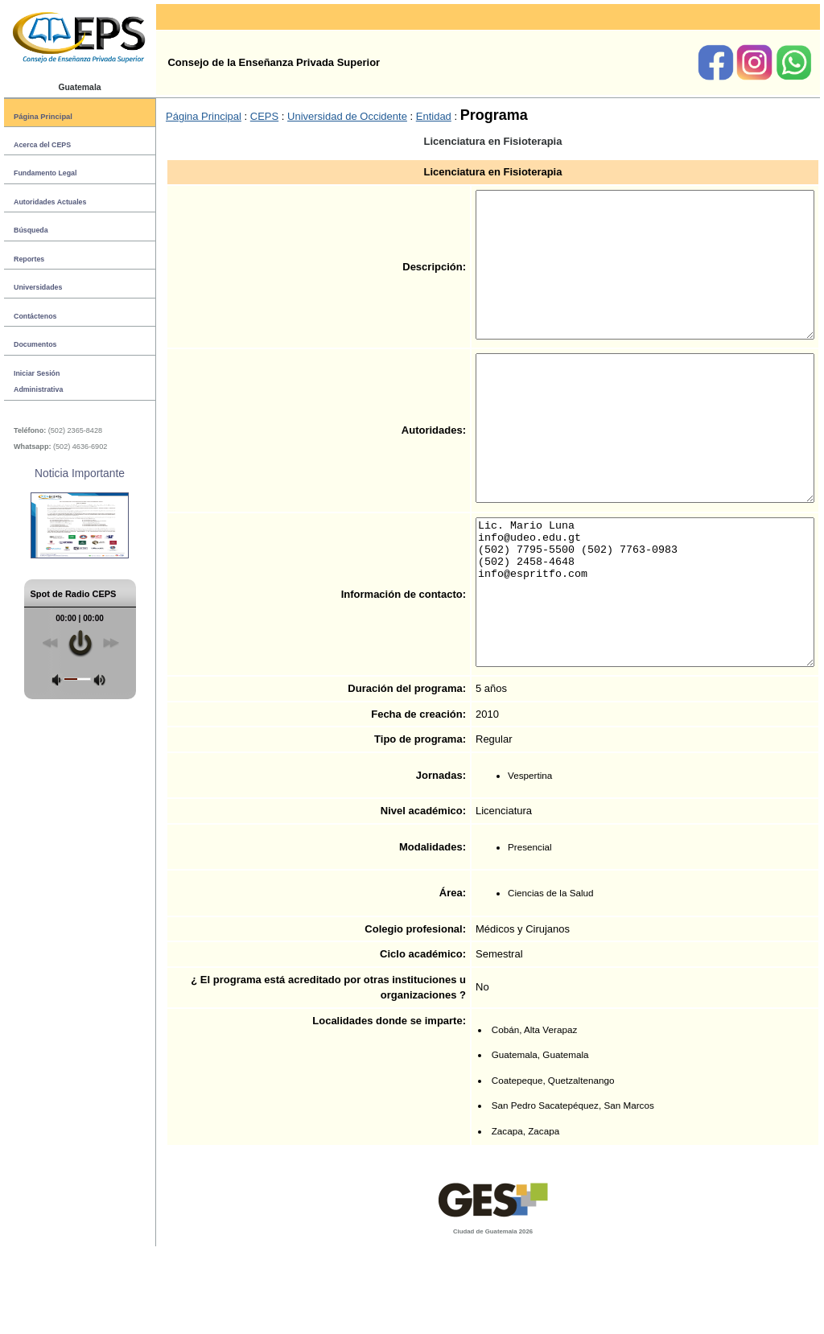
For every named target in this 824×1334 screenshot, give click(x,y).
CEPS (264, 116)
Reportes (29, 259)
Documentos (35, 344)
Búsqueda (31, 230)
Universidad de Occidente (347, 116)
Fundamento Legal (45, 173)
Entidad (433, 116)
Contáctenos (35, 316)
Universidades (38, 287)
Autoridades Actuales (50, 202)
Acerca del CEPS (42, 145)
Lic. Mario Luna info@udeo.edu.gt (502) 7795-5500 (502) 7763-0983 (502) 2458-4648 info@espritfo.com (624, 664)
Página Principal (43, 116)
